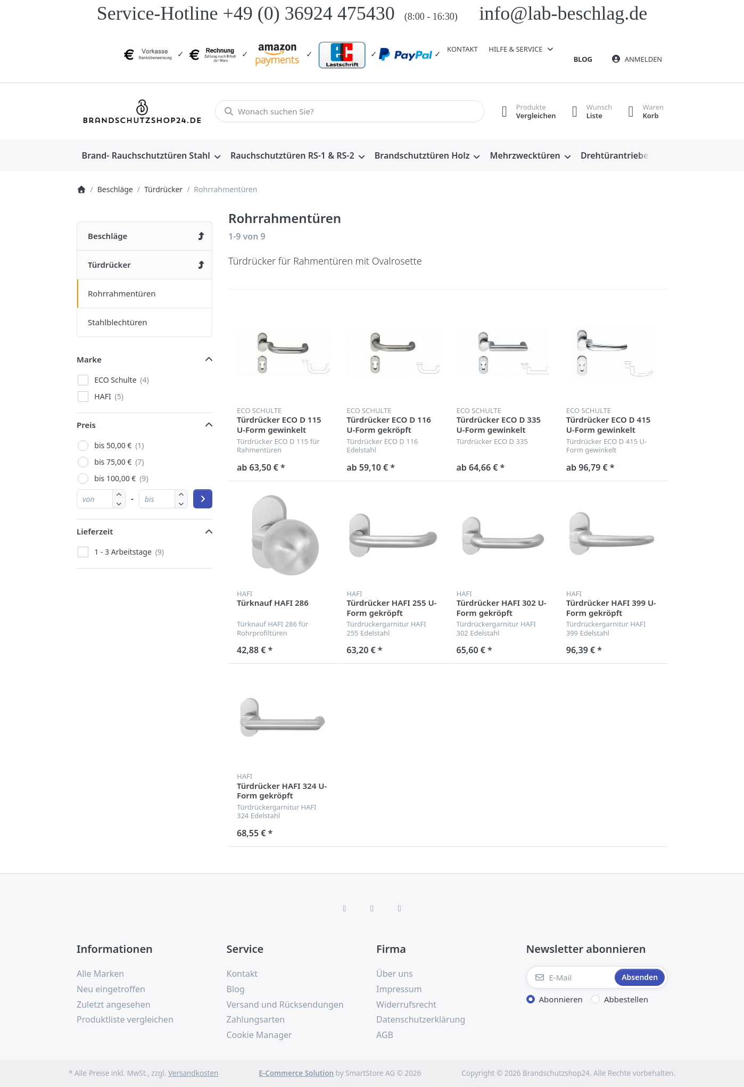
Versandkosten (193, 1073)
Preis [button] (86, 424)
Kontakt (462, 49)
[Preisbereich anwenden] (202, 498)
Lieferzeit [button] (95, 531)
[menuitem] (151, 156)
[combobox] (349, 111)
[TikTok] (399, 908)
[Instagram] (372, 908)
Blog (583, 59)
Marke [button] (89, 359)
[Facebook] (345, 908)
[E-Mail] (569, 977)
